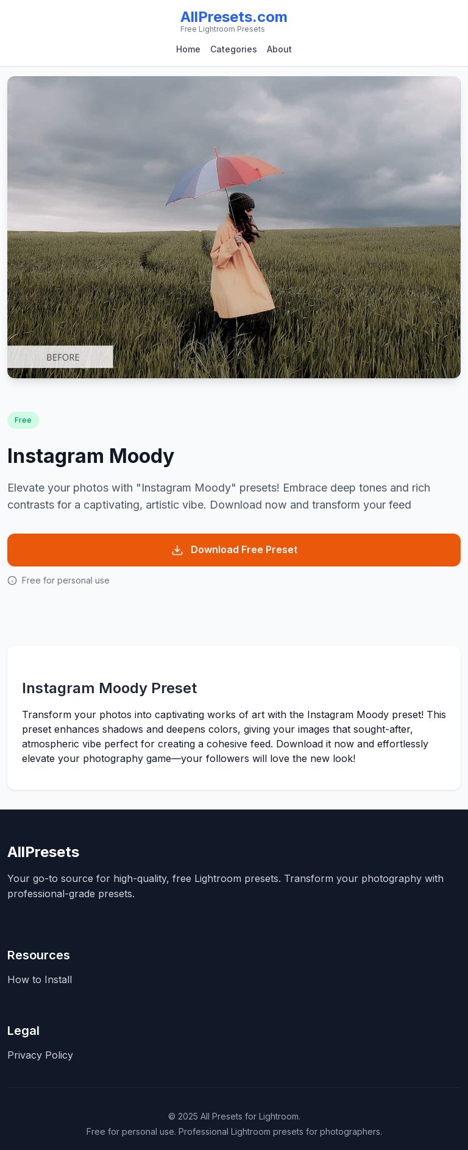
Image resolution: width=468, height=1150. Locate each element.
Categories (233, 49)
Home (188, 49)
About (279, 49)
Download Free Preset (234, 549)
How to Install (39, 979)
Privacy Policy (40, 1055)
